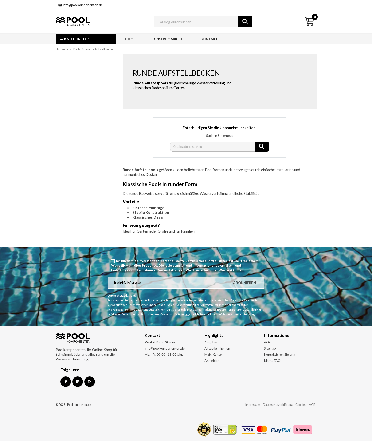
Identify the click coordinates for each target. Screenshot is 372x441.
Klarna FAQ (272, 361)
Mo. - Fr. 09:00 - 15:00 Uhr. (164, 354)
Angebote (211, 342)
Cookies (300, 404)
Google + (77, 381)
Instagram (89, 381)
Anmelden (211, 361)
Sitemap (270, 348)
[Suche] (203, 21)
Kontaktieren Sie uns (160, 342)
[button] (86, 39)
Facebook (65, 381)
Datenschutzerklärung (278, 404)
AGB (267, 342)
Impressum (252, 404)
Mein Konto (213, 354)
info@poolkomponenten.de (165, 348)
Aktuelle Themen (217, 348)
